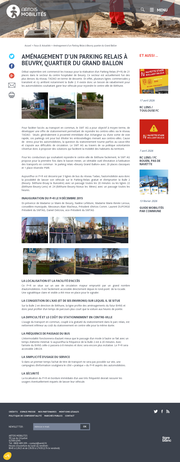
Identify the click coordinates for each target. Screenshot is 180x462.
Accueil (28, 45)
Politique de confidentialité (25, 415)
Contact (70, 415)
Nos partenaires (47, 411)
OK (84, 426)
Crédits (13, 411)
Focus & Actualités (42, 45)
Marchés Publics (53, 415)
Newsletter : (16, 426)
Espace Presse (28, 411)
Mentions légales (69, 411)
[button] (7, 456)
